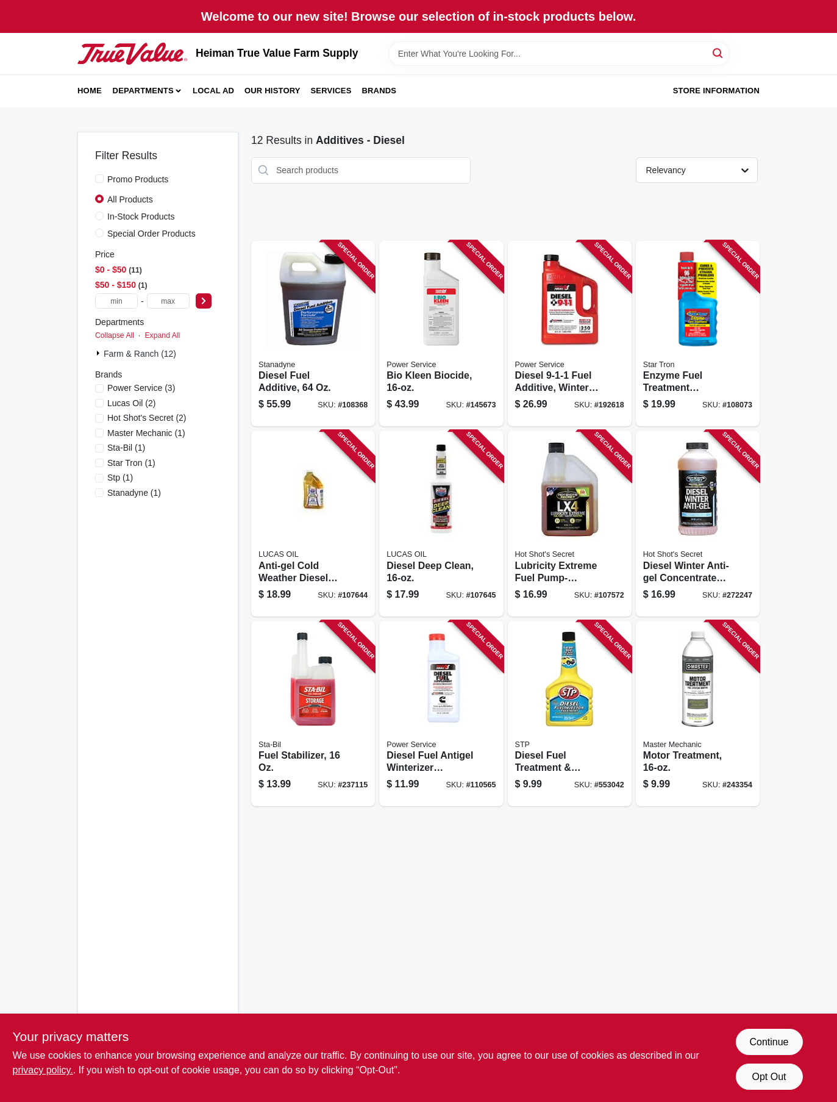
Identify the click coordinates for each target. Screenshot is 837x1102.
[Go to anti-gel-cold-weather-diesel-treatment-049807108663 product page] (313, 524)
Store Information (716, 90)
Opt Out (769, 1077)
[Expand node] (99, 353)
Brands (379, 90)
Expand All (162, 335)
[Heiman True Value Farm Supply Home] (132, 54)
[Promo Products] (99, 178)
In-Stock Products (141, 216)
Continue (768, 1042)
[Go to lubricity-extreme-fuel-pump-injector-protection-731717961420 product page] (570, 524)
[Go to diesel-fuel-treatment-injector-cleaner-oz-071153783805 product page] (570, 714)
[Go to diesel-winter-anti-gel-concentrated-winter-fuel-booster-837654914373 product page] (698, 524)
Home (89, 90)
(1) (146, 433)
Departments (143, 90)
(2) (131, 403)
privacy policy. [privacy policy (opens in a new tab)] (43, 1070)
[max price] (168, 301)
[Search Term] (559, 53)
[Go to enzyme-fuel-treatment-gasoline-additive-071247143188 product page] (698, 334)
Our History (272, 90)
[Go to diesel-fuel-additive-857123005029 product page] (313, 334)
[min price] (116, 301)
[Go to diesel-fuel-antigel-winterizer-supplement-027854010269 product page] (441, 714)
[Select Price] (204, 301)
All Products (130, 199)
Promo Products (137, 179)
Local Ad (213, 90)
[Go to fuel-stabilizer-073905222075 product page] (313, 714)
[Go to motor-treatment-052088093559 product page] (698, 714)
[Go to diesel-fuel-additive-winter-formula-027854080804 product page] (570, 334)
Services (331, 90)
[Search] (718, 53)
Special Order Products (151, 234)
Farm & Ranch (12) (140, 354)
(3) (141, 388)
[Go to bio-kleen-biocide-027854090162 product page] (441, 334)
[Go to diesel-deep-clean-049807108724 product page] (441, 524)
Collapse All (114, 335)
